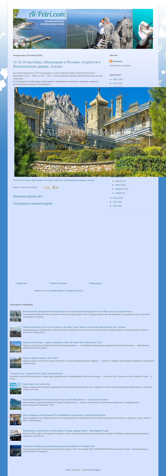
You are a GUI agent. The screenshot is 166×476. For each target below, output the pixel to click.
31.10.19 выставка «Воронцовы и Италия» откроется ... (129, 107)
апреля (119, 181)
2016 (115, 206)
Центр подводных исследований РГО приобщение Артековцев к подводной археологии (64, 415)
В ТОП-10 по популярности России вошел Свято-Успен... (130, 154)
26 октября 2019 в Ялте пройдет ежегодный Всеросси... (130, 129)
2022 (115, 79)
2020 (115, 87)
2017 (115, 202)
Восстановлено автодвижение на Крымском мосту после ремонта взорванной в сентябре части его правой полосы (77, 311)
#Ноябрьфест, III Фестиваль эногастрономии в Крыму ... (129, 142)
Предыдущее (95, 283)
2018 (115, 198)
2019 (115, 91)
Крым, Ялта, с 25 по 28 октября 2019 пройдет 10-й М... (129, 135)
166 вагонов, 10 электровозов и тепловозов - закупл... (130, 148)
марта (118, 185)
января (119, 193)
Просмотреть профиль (120, 65)
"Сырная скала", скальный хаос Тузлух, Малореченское (36, 373)
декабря (119, 95)
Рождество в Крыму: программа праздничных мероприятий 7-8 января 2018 (59, 446)
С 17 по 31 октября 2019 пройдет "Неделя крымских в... (129, 121)
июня (118, 173)
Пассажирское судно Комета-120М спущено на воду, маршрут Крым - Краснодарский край (65, 431)
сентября (120, 161)
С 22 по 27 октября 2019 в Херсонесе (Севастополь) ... (129, 113)
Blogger (96, 470)
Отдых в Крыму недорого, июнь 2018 (40, 358)
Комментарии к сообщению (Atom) (66, 290)
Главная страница (58, 283)
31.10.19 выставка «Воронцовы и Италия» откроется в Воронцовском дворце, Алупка (53, 180)
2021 (115, 83)
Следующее (21, 283)
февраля (119, 189)
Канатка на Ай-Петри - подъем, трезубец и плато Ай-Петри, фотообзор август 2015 (62, 342)
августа (119, 165)
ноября (119, 99)
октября (119, 102)
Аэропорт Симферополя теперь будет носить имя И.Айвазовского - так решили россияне (65, 399)
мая (117, 177)
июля (118, 169)
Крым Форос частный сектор (36, 384)
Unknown (117, 61)
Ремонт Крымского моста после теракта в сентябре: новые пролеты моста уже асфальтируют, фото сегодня (74, 327)
